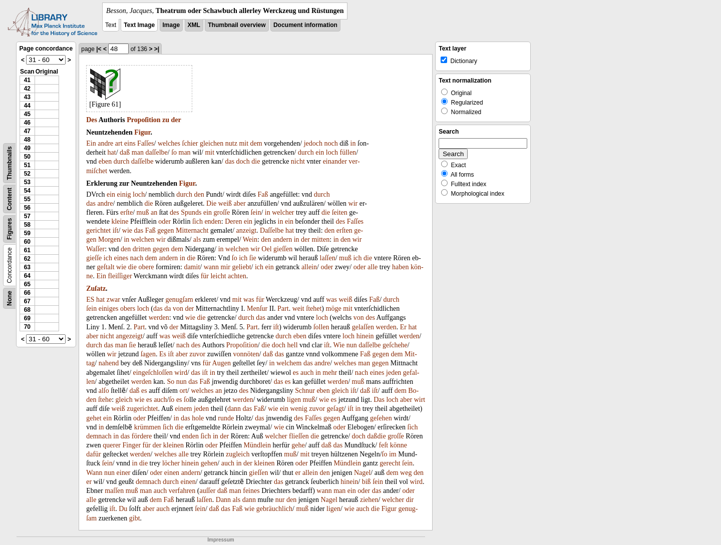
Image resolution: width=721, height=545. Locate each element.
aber (240, 203)
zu (165, 120)
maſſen (114, 490)
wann (211, 267)
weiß (225, 203)
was (248, 299)
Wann (94, 472)
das (229, 161)
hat (112, 152)
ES (90, 299)
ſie (252, 258)
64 (27, 275)
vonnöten (246, 354)
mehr (329, 372)
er (297, 472)
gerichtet (98, 230)
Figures (9, 229)
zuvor (197, 354)
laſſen (327, 258)
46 (27, 122)
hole (198, 418)
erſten (344, 230)
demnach (99, 436)
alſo (104, 390)
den (199, 194)
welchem (289, 363)
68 (27, 309)
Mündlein (257, 445)
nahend (109, 363)
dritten (142, 249)
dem (256, 143)
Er (403, 327)
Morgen (109, 239)
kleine (119, 221)
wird (180, 372)
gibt (134, 518)
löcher (171, 463)
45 (27, 114)
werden (159, 317)
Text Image (139, 25)
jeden (393, 372)
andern (282, 239)
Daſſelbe (271, 230)
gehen (209, 463)
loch (332, 152)
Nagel (362, 472)
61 (27, 250)
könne (398, 445)
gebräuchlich (274, 508)
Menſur (257, 308)
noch (331, 143)
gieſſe (94, 258)
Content (9, 199)
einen (171, 472)
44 (27, 105)
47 (27, 131)
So (171, 381)
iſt (116, 230)
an (154, 212)
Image (171, 25)
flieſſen (299, 436)
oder (164, 221)
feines (251, 490)
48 (27, 139)
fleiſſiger (120, 276)
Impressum (220, 539)
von (178, 308)
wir (353, 203)
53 (27, 182)
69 (27, 318)
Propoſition (143, 120)
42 (27, 88)
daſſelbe (156, 152)
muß (143, 212)
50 (27, 156)
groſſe (222, 212)
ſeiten (339, 212)
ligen (294, 399)
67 (27, 301)
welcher (283, 212)
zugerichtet (142, 408)
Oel (266, 249)
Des (91, 120)
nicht (298, 161)
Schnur (305, 390)
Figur (142, 132)
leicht (218, 276)
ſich (197, 221)
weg (406, 472)
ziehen (369, 499)
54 (27, 190)
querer (112, 445)
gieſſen (282, 249)
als (197, 239)
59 (27, 233)
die (255, 161)
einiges (109, 308)
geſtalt (106, 267)
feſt (384, 445)
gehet (93, 418)
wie (127, 230)
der (176, 120)
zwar (113, 299)
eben (105, 161)
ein (319, 152)
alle (373, 267)
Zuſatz (96, 288)
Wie (338, 345)
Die (211, 203)
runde (226, 418)
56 (27, 207)
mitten (320, 239)
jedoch (313, 143)
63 (27, 267)
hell (292, 345)
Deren (233, 221)
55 (27, 199)
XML (194, 25)
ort (183, 390)
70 (27, 326)
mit (243, 143)
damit (192, 267)
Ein (91, 143)
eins (130, 143)
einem (183, 408)
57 (27, 216)
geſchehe (395, 345)
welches (169, 143)
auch (306, 372)
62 (27, 258)
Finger (132, 445)
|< (98, 49)
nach (136, 258)
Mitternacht (192, 230)
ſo (174, 152)
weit (298, 308)
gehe (297, 445)
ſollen (321, 327)
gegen (165, 230)
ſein (255, 212)
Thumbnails (9, 163)
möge (333, 308)
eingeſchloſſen (153, 372)
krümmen (147, 427)
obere (146, 267)
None (9, 298)
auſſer (208, 490)
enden (212, 221)
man (138, 152)
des (174, 212)
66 (27, 292)
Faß (262, 194)
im (393, 454)
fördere (142, 436)
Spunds (191, 212)
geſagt (335, 408)
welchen (143, 239)
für (205, 276)
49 (27, 148)
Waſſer (95, 249)
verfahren (182, 490)
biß (366, 481)
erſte (126, 212)
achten (237, 276)
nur (280, 499)
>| (156, 49)
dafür (93, 454)
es (296, 372)
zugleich (237, 454)
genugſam (179, 299)
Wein (250, 239)
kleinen (173, 445)
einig (124, 194)
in (353, 143)
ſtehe (105, 399)
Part (283, 308)
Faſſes (145, 143)
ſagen (148, 354)
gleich (339, 390)
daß (125, 152)
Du (123, 508)
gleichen (211, 143)
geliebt (241, 267)
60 (27, 241)
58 (27, 224)
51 (27, 165)
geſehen (381, 418)
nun (351, 345)
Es (162, 354)
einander (335, 161)
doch (243, 161)
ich (108, 258)
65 (27, 284)
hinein (365, 336)
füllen (347, 152)
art (119, 143)
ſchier (190, 143)
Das (379, 399)
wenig (298, 408)
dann (234, 408)
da (167, 308)
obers (127, 308)
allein (309, 267)
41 (27, 80)
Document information (305, 25)
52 (27, 173)
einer (124, 472)
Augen (221, 363)
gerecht (390, 463)
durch (306, 152)
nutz (231, 143)
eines (121, 258)
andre (105, 143)
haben (400, 267)
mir (225, 267)
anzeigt (246, 230)
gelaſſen (363, 327)
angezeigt (129, 336)
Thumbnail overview (236, 25)
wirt (420, 399)
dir (410, 499)
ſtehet (313, 308)
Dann (223, 499)
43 (27, 97)
